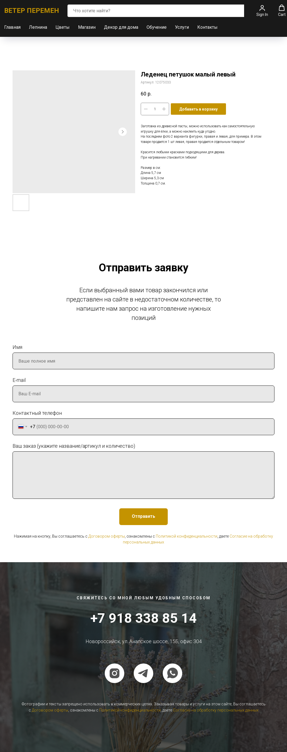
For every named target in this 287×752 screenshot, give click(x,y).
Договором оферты (106, 536)
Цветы (62, 27)
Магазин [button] (87, 27)
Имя (17, 347)
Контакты (207, 27)
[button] (262, 10)
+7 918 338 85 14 (143, 618)
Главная (12, 27)
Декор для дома (121, 27)
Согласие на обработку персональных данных (216, 710)
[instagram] (114, 673)
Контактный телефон (37, 413)
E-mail (19, 380)
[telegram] (143, 673)
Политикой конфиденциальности (186, 536)
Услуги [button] (182, 27)
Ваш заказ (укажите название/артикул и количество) (74, 446)
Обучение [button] (157, 27)
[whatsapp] (172, 673)
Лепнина (38, 27)
